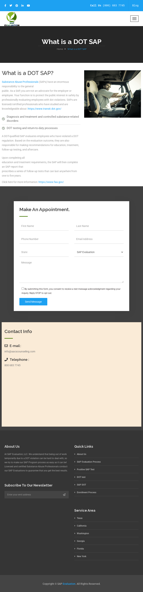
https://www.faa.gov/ (51, 181)
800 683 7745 (12, 365)
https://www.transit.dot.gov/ (44, 108)
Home (60, 49)
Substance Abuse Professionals (20, 81)
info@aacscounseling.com (19, 351)
